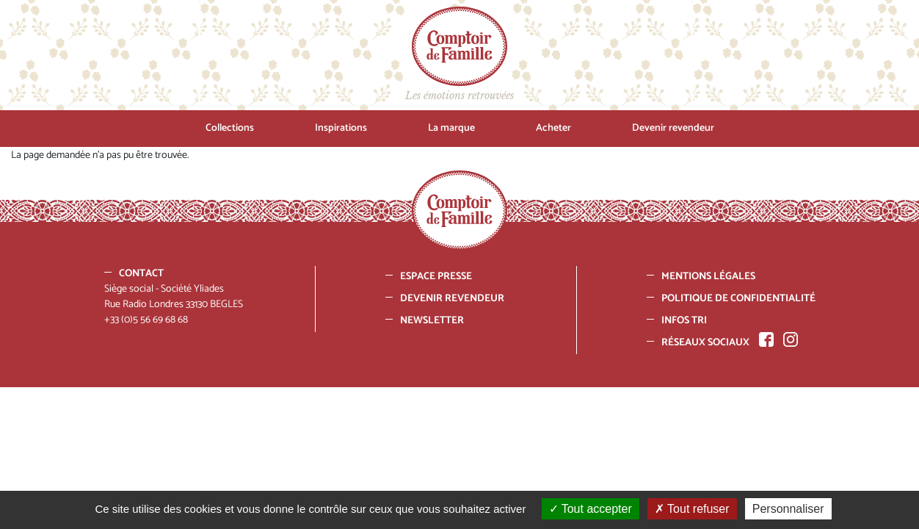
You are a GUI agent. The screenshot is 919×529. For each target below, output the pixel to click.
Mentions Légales (708, 276)
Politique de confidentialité (738, 298)
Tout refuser (692, 509)
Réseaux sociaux (705, 342)
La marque (451, 128)
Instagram (790, 339)
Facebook (766, 339)
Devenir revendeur (673, 128)
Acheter (553, 128)
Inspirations (341, 128)
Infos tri (684, 320)
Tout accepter (590, 509)
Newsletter (432, 320)
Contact (141, 273)
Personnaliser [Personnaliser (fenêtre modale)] (788, 509)
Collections (230, 128)
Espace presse (436, 276)
